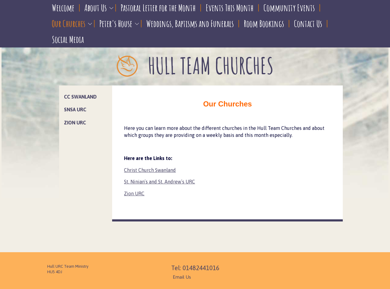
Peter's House (115, 23)
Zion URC (134, 193)
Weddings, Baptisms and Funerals (190, 23)
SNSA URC (75, 109)
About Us (95, 7)
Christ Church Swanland (150, 170)
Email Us (182, 277)
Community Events (289, 7)
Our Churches (68, 23)
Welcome (63, 7)
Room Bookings (264, 23)
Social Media (68, 39)
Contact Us (308, 23)
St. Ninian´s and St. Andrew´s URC (159, 181)
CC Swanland (80, 96)
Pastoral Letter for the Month (158, 7)
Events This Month (230, 7)
